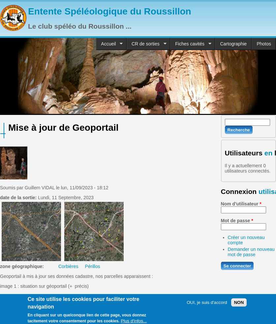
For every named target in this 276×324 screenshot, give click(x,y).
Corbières (68, 266)
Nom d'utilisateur (241, 203)
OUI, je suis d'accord (207, 304)
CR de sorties (147, 44)
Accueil (109, 44)
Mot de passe (237, 220)
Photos (264, 43)
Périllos (92, 266)
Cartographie (233, 43)
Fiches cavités (190, 44)
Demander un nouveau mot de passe (251, 252)
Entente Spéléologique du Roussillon (109, 11)
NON (239, 304)
